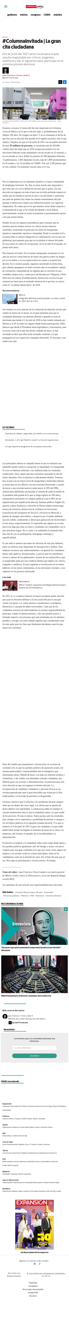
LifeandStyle (6, 1110)
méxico (24, 14)
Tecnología (48, 1106)
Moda (27, 1127)
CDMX (47, 14)
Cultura (49, 1127)
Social (16, 1161)
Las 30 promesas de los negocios (34, 1252)
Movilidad (31, 1161)
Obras (55, 1106)
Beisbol (9, 1182)
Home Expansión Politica (18, 1106)
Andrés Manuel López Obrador (30, 892)
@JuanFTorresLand (20, 1023)
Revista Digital (54, 1182)
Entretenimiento (12, 1144)
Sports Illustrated (10, 1180)
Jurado (58, 1191)
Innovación (54, 1161)
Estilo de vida (22, 1136)
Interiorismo (52, 1153)
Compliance (33, 1286)
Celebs (15, 1136)
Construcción (7, 1153)
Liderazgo (13, 1174)
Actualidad (6, 1174)
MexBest (6, 1188)
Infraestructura (33, 1153)
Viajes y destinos (24, 1191)
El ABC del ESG (7, 1165)
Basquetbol (29, 1182)
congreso (36, 14)
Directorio (33, 1296)
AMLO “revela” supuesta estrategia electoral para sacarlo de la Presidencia (42, 586)
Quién (5, 1125)
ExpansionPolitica (39, 1264)
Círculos (21, 1127)
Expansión (7, 1104)
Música (34, 1144)
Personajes (34, 1191)
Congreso (18, 1119)
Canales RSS (33, 1293)
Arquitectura (43, 1153)
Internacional (39, 1106)
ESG (58, 1106)
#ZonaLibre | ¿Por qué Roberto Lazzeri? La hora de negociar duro (32, 440)
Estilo (4, 1144)
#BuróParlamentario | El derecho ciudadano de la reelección (26, 995)
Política (5, 1116)
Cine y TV (28, 1144)
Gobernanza (23, 1161)
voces (5, 37)
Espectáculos (7, 1127)
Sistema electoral (54, 895)
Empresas (5, 1106)
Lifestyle (46, 1182)
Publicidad (33, 1283)
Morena (25, 895)
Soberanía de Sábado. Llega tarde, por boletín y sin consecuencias (31, 433)
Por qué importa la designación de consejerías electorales (28, 446)
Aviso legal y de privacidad (33, 1289)
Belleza (32, 1127)
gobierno (12, 14)
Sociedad (49, 892)
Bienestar (42, 1191)
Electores (40, 895)
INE (32, 895)
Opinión (35, 1119)
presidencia (24, 581)
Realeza (15, 1127)
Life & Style (7, 1142)
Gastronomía (6, 1191)
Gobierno (5, 1119)
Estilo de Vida (51, 1191)
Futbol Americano (19, 1182)
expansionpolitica (34, 1264)
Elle (4, 1133)
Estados (29, 1119)
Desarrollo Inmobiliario (20, 1153)
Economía (31, 1106)
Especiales (27, 1174)
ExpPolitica (29, 1264)
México (22, 295)
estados (58, 14)
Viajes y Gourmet (41, 1127)
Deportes (21, 1144)
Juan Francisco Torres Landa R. (16, 75)
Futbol (4, 1182)
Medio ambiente (8, 1161)
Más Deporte (38, 1182)
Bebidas (15, 1191)
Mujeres (63, 1106)
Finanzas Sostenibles (42, 1161)
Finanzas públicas (11, 895)
